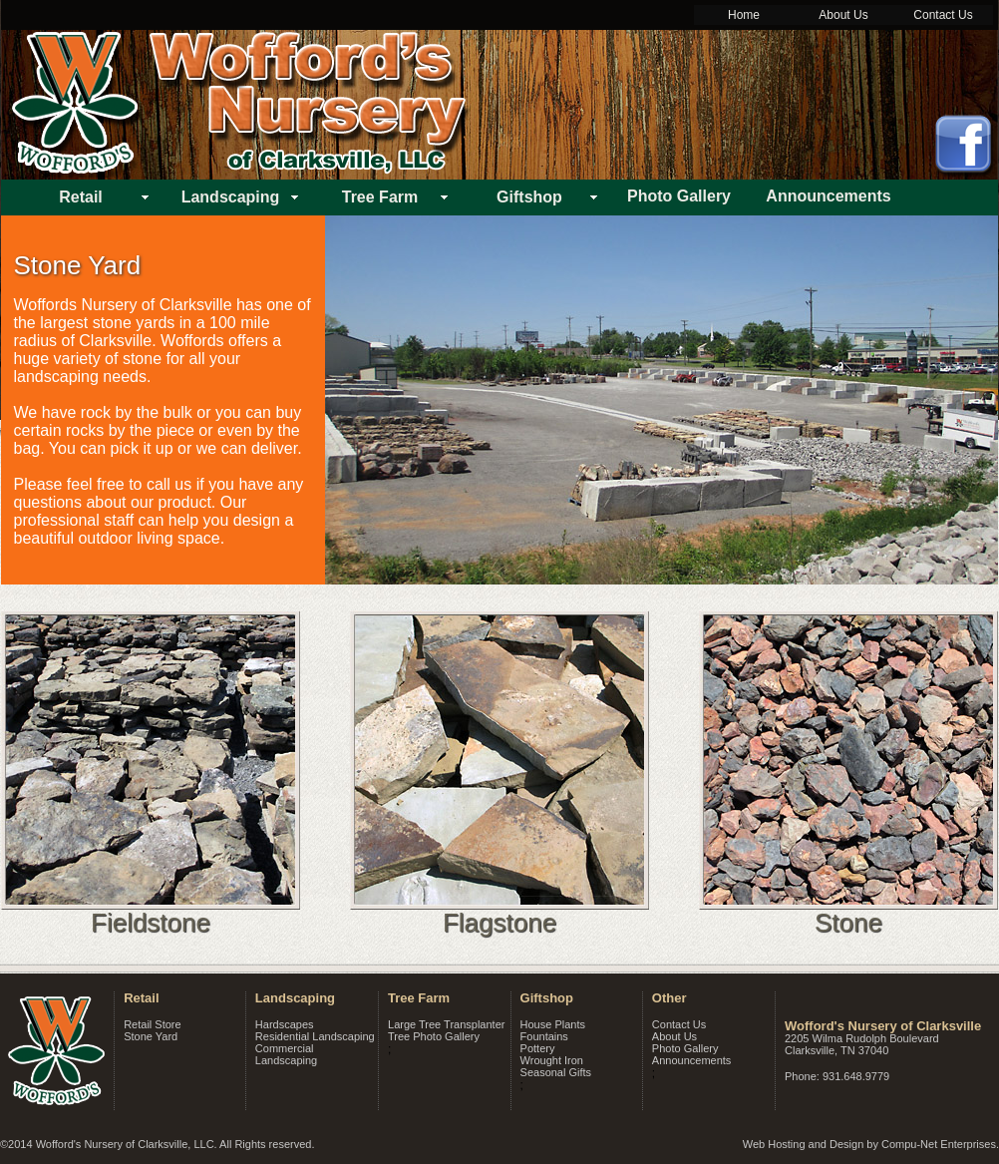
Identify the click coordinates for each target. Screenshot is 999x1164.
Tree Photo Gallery (434, 1036)
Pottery (537, 1048)
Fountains (544, 1036)
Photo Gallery (685, 1048)
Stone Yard (150, 1036)
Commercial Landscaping (286, 1054)
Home (744, 15)
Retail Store (152, 1024)
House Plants (552, 1024)
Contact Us (942, 15)
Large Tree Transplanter (446, 1024)
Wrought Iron (551, 1060)
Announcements (692, 1060)
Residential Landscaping (315, 1036)
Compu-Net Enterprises (938, 1144)
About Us (843, 15)
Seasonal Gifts (556, 1072)
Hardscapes (284, 1024)
